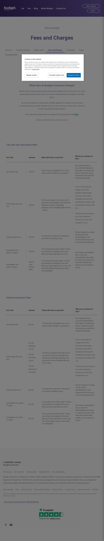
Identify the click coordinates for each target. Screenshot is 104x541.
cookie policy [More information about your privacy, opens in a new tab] (35, 69)
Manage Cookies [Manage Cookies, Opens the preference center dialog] (32, 75)
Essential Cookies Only (56, 75)
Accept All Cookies (74, 75)
